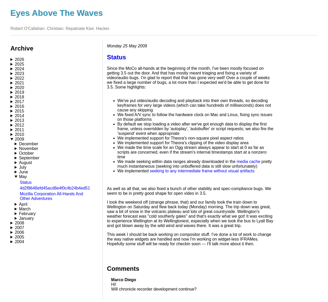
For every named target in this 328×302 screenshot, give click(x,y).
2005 (19, 237)
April (23, 204)
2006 (19, 232)
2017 (19, 101)
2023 (19, 73)
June (23, 172)
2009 (19, 139)
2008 (19, 223)
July (22, 167)
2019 (19, 92)
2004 (19, 242)
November (28, 148)
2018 (19, 97)
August (25, 162)
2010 (19, 134)
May (23, 176)
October (26, 153)
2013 (19, 120)
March (24, 209)
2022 (19, 78)
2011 (19, 130)
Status (26, 182)
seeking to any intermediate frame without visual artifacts (202, 171)
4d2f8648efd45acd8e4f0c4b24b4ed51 (55, 188)
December (28, 144)
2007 (19, 227)
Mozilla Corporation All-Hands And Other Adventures (51, 196)
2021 (19, 83)
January (26, 218)
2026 (19, 59)
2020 (19, 87)
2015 (19, 111)
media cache (248, 161)
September (29, 158)
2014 (19, 116)
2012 (19, 125)
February (27, 213)
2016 (19, 106)
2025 (19, 64)
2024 (19, 69)
